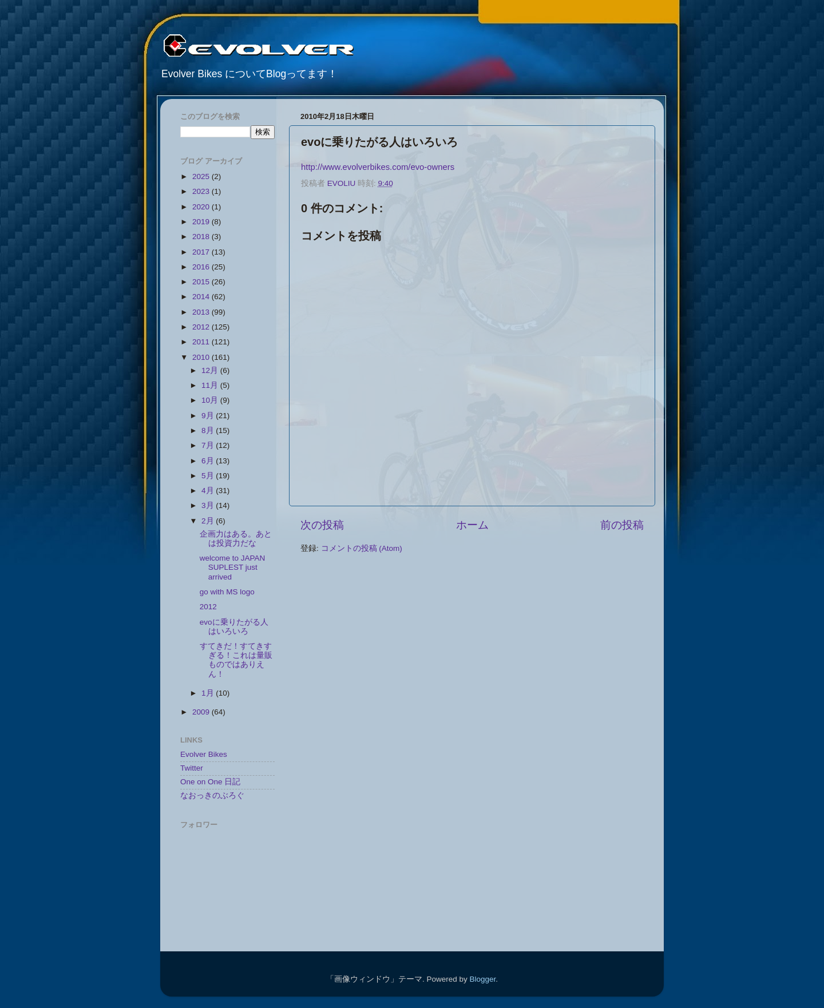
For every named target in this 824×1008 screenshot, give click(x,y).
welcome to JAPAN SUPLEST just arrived (233, 567)
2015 (202, 281)
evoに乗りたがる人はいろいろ (234, 627)
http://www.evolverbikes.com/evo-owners (377, 167)
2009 (202, 712)
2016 (202, 267)
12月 (210, 370)
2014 (202, 296)
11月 (210, 385)
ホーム (472, 525)
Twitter (191, 768)
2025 (202, 176)
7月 (208, 445)
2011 (202, 342)
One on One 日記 (210, 781)
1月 (208, 693)
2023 (202, 191)
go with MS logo (227, 592)
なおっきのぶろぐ (212, 795)
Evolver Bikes (203, 754)
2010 (202, 357)
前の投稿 (622, 525)
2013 (202, 312)
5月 (208, 475)
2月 (208, 521)
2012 (202, 327)
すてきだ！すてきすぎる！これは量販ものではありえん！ (236, 660)
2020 (202, 207)
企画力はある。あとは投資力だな (236, 538)
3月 (208, 505)
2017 (202, 252)
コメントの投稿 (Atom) (361, 548)
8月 (208, 430)
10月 (210, 400)
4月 (208, 490)
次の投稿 (322, 525)
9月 (208, 415)
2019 (202, 221)
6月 (208, 461)
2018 (202, 236)
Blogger (482, 979)
